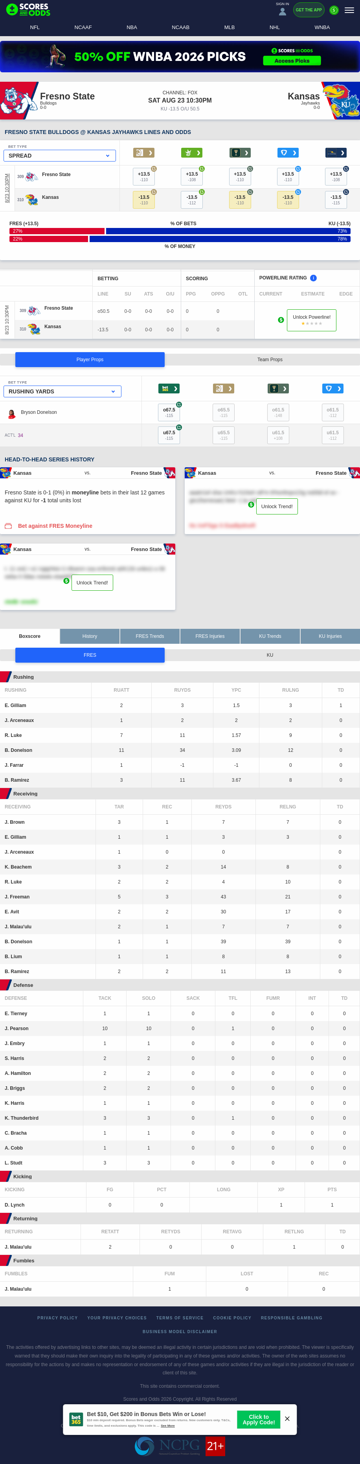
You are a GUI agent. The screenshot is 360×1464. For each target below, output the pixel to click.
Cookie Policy (232, 1318)
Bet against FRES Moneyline (55, 526)
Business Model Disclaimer (180, 1332)
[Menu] (349, 10)
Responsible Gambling (292, 1318)
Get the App (309, 10)
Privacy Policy (57, 1318)
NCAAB (180, 27)
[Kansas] (50, 197)
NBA (132, 27)
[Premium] (334, 13)
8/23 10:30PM (7, 188)
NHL (275, 27)
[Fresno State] (56, 174)
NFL (35, 27)
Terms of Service (180, 1318)
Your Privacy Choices (117, 1318)
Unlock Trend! (277, 506)
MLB (229, 27)
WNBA (322, 27)
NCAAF (83, 27)
